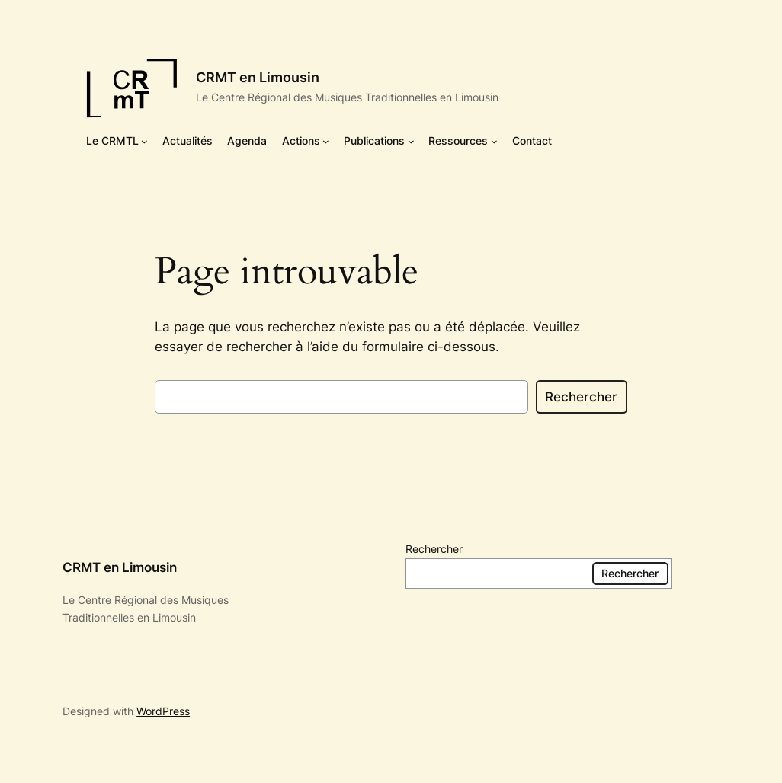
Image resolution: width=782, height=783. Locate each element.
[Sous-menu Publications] (411, 141)
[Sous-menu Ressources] (494, 141)
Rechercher (581, 396)
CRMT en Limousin (257, 77)
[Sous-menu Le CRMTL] (144, 141)
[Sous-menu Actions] (325, 141)
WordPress (163, 711)
